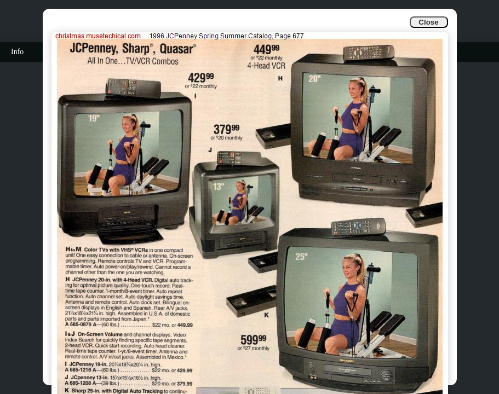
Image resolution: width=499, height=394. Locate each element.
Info (17, 52)
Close (428, 22)
